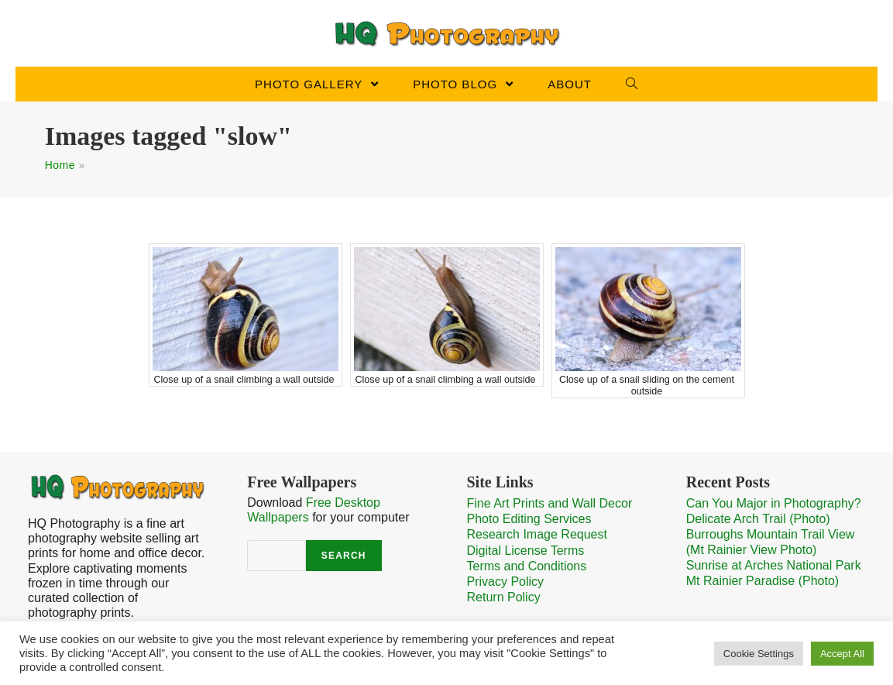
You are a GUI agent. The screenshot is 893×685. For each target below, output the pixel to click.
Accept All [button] (842, 653)
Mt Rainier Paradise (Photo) (762, 580)
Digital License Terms (526, 550)
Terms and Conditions (527, 566)
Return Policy (504, 597)
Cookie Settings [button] (758, 653)
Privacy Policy (505, 581)
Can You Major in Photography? (773, 503)
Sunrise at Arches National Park (773, 565)
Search (343, 555)
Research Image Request (537, 534)
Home (60, 165)
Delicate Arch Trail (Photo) (758, 518)
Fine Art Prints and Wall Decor (550, 503)
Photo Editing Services (529, 518)
